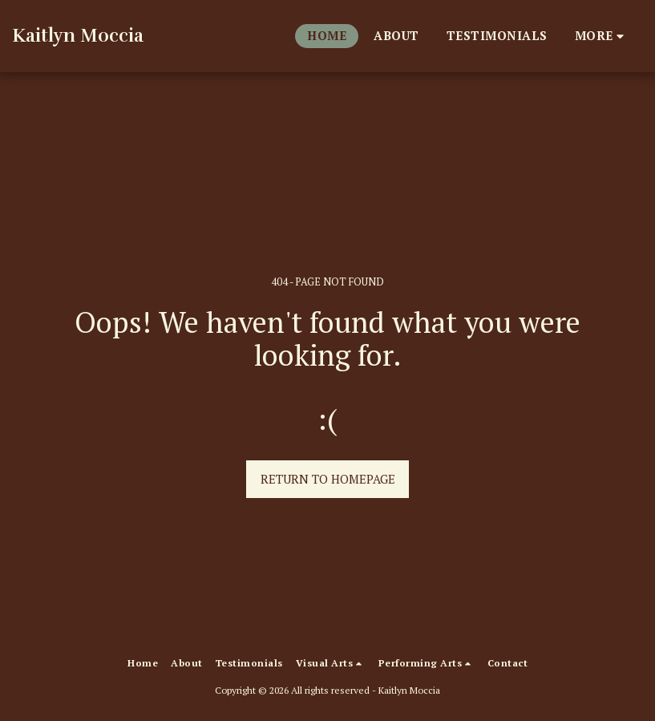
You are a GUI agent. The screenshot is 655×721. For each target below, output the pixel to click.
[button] (331, 663)
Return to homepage (328, 479)
